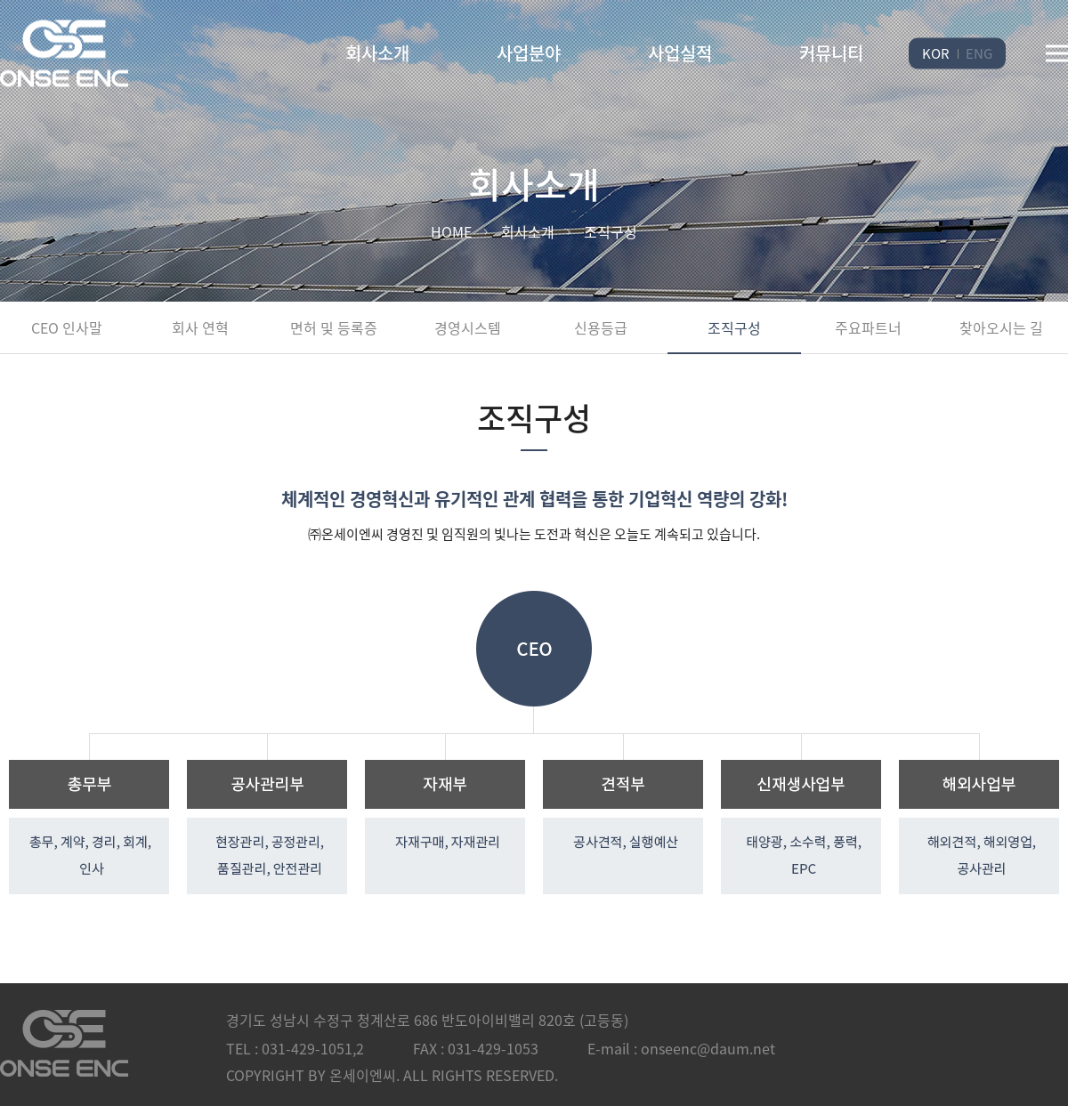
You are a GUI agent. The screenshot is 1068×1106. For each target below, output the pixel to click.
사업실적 (680, 53)
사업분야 (529, 53)
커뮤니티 (831, 53)
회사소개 (377, 53)
